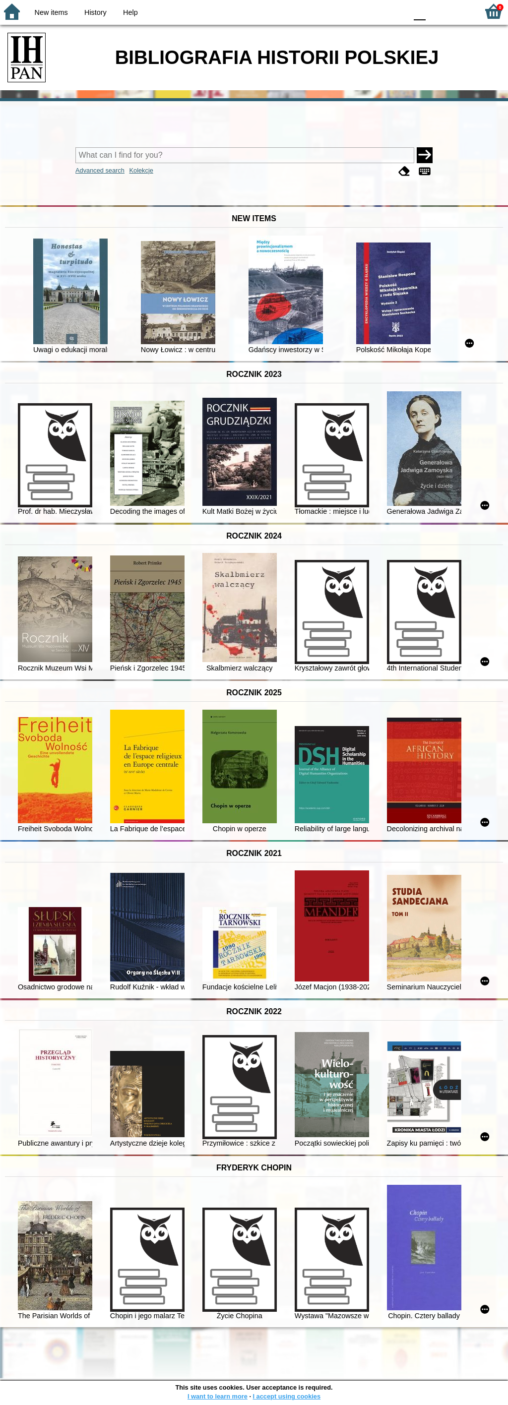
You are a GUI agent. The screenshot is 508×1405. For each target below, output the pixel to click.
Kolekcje (141, 170)
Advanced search (100, 170)
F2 (459, 11)
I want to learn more (218, 1396)
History (95, 12)
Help (130, 12)
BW (356, 11)
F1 (437, 11)
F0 (419, 11)
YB (376, 11)
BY (396, 11)
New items (51, 12)
